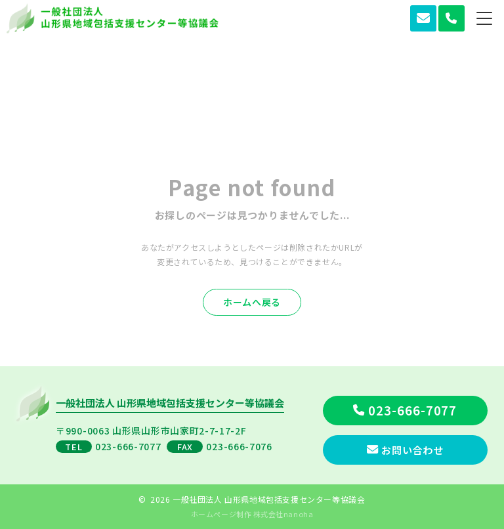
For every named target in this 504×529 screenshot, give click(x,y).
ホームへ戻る (252, 301)
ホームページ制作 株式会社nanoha (252, 514)
